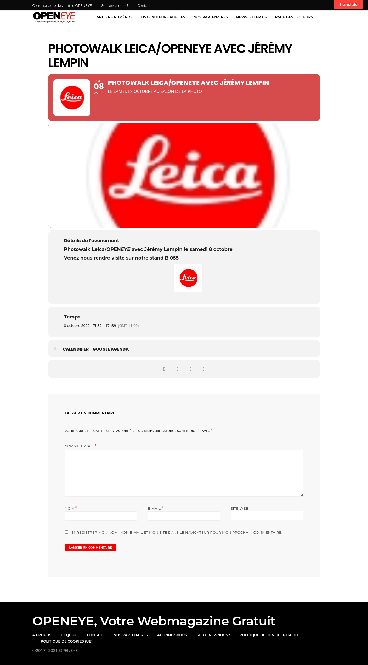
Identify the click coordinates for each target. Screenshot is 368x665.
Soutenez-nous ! (114, 5)
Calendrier (76, 349)
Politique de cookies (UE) (67, 641)
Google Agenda (111, 349)
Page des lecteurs (294, 17)
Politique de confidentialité (269, 635)
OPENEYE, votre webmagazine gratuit (154, 621)
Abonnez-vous (172, 635)
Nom (71, 508)
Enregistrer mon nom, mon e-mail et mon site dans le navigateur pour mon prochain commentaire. (176, 532)
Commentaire (79, 446)
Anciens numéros (115, 17)
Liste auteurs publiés (163, 17)
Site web (239, 508)
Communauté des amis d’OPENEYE (62, 5)
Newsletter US (251, 17)
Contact (143, 5)
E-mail (155, 508)
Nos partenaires (211, 17)
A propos (42, 635)
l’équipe (69, 635)
